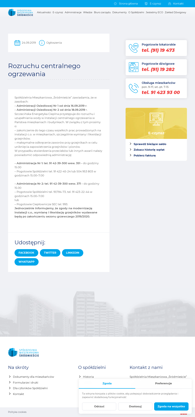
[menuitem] (125, 3)
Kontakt (18, 394)
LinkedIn (72, 252)
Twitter (50, 252)
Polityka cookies (17, 412)
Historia (88, 376)
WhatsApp (27, 261)
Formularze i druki (25, 382)
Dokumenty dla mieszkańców (33, 376)
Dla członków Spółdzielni (30, 388)
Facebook (26, 252)
